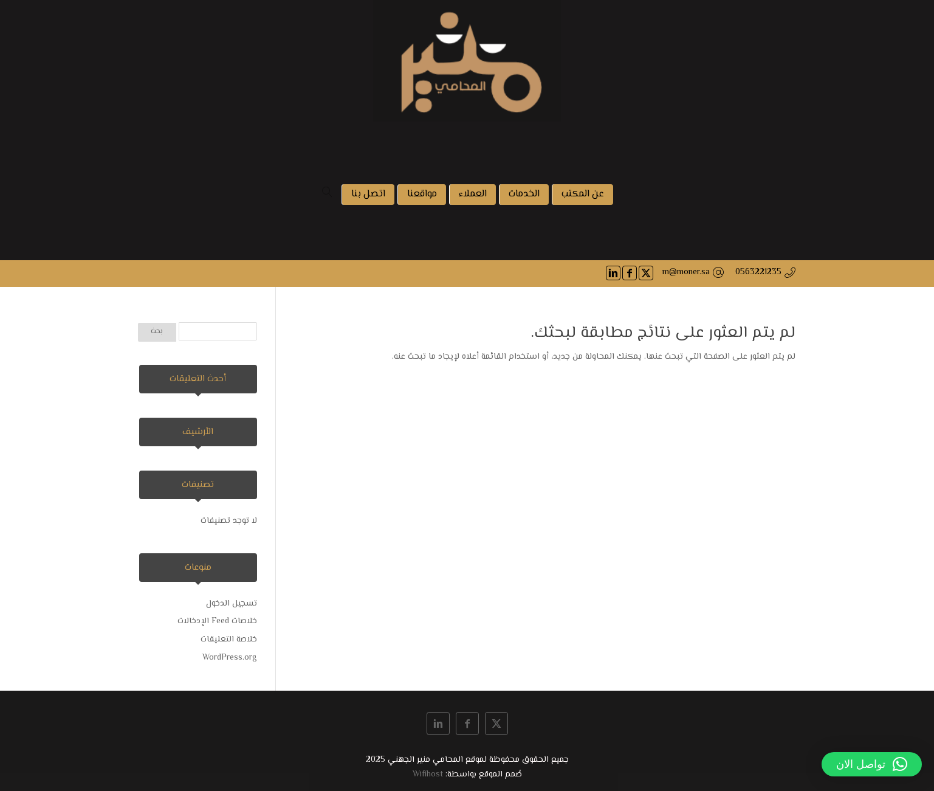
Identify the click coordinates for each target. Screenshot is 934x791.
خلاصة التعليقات (229, 639)
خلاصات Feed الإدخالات (217, 621)
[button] (872, 764)
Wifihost (428, 774)
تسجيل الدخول (231, 603)
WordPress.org (229, 658)
